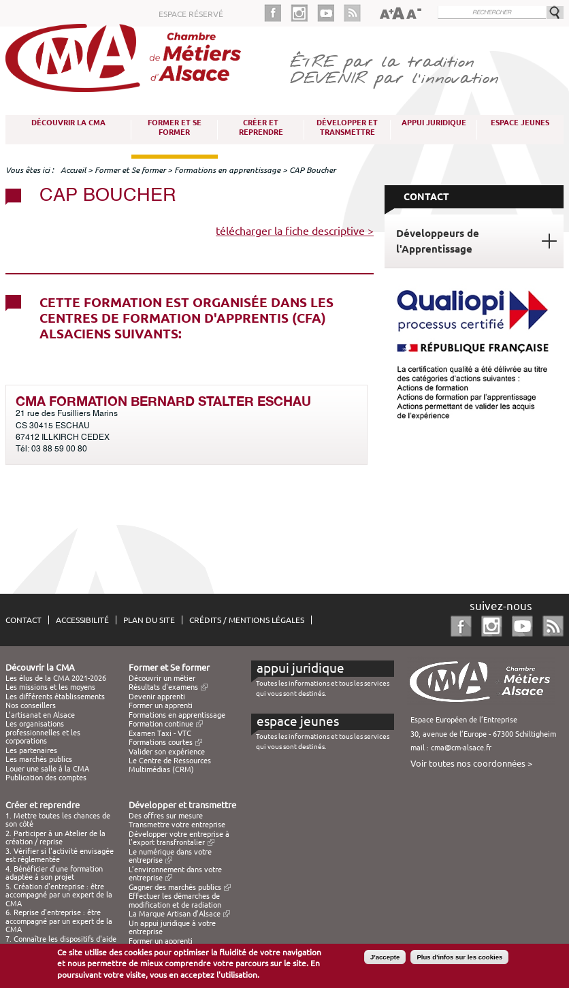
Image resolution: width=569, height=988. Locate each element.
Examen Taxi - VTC (160, 733)
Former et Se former (174, 127)
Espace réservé (191, 14)
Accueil (73, 169)
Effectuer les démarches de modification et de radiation (175, 900)
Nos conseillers (30, 705)
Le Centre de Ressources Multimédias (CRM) (170, 764)
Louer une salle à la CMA (47, 769)
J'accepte (385, 959)
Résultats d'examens (163, 687)
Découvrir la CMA (68, 122)
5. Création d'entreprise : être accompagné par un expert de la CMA (58, 895)
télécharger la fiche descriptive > (295, 231)
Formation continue (161, 724)
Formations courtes (161, 742)
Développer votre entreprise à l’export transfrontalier (179, 838)
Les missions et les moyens (50, 687)
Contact (23, 620)
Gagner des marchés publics (175, 887)
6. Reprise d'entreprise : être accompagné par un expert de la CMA (58, 921)
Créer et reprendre (261, 127)
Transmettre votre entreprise (177, 824)
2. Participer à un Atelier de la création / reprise (55, 837)
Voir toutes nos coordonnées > (471, 763)
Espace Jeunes (520, 122)
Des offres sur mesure (166, 816)
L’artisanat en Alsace (40, 715)
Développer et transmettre (347, 127)
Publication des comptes (45, 778)
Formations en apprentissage (227, 169)
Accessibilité (82, 620)
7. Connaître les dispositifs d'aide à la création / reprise (60, 943)
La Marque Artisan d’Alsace (175, 914)
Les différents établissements (55, 696)
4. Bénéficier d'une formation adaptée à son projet (54, 873)
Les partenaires (31, 750)
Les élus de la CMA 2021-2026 (55, 678)
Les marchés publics (38, 759)
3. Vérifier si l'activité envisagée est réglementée (59, 855)
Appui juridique (434, 122)
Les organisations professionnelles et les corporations (42, 732)
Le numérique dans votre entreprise (170, 856)
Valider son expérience (167, 752)
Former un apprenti (161, 705)
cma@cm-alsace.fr (461, 748)
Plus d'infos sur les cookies (459, 959)
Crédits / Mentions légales (246, 620)
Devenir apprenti (157, 696)
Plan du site (149, 620)
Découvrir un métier (162, 678)
